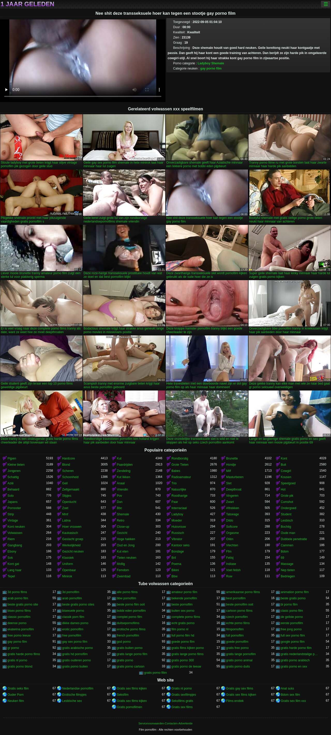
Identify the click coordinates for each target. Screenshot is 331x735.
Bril (173, 558)
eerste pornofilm (292, 623)
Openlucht (69, 502)
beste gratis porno (293, 598)
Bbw (174, 576)
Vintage (12, 520)
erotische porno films (131, 629)
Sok (10, 558)
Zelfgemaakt (70, 489)
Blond (66, 464)
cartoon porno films (239, 610)
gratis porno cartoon (131, 666)
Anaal (121, 483)
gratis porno (125, 660)
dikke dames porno (75, 623)
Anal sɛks (287, 688)
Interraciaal (179, 508)
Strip (10, 514)
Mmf (65, 514)
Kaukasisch (70, 533)
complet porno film (129, 617)
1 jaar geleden (27, 4)
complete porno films (185, 617)
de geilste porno (292, 617)
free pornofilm (71, 635)
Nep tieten (288, 570)
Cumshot (287, 502)
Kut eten (123, 551)
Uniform (67, 564)
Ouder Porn (15, 694)
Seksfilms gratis (182, 701)
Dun (120, 502)
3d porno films (17, 592)
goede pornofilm (237, 642)
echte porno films (238, 623)
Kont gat (13, 564)
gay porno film (211, 68)
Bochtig (286, 527)
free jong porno (291, 629)
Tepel (11, 576)
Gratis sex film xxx (293, 701)
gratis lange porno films (187, 654)
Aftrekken (232, 508)
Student (286, 514)
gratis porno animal (239, 660)
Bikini (175, 570)
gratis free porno (237, 648)
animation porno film (295, 592)
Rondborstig (179, 458)
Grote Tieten (180, 464)
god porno (124, 642)
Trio (174, 483)
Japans (12, 502)
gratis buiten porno (129, 648)
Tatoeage (232, 514)
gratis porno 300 (182, 660)
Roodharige (179, 495)
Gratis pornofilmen (129, 707)
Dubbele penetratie (294, 539)
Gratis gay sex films (239, 688)
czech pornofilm (237, 617)
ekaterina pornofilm (20, 629)
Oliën (229, 539)
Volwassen (14, 533)
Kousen (286, 477)
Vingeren (232, 495)
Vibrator (176, 539)
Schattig (13, 477)
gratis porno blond (19, 666)
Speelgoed (288, 483)
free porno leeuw (19, 635)
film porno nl (179, 629)
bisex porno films (19, 610)
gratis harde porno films (23, 654)
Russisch (177, 533)
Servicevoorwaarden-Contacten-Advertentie (165, 723)
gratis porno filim (155, 673)
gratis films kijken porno (187, 648)
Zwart (230, 502)
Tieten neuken (127, 558)
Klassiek (68, 558)
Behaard (13, 489)
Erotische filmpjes (74, 694)
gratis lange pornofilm (241, 654)
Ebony (11, 551)
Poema (176, 564)
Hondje (231, 464)
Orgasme (232, 533)
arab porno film (17, 598)
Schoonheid (70, 477)
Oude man (288, 533)
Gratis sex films (182, 707)
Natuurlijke (178, 489)
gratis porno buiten (75, 666)
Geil (64, 483)
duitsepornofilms (128, 623)
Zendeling (124, 471)
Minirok (67, 576)
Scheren (68, 471)
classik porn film (73, 617)
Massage (287, 564)
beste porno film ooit (131, 604)
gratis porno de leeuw (186, 666)
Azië (10, 483)
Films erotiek (235, 701)
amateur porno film (184, 592)
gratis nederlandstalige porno (300, 654)
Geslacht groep (72, 539)
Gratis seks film (18, 688)
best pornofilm (235, 598)
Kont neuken (16, 527)
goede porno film (182, 642)
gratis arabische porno (77, 648)
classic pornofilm (19, 617)
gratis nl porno (17, 660)
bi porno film (289, 604)
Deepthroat (233, 489)
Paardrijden (125, 464)
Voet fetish (233, 570)
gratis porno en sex (294, 666)
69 (282, 558)
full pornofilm (235, 635)
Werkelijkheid (71, 545)
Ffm (228, 551)
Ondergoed (288, 508)
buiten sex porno (182, 610)
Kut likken (123, 477)
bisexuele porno (73, 610)
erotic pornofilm (72, 629)
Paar (174, 502)
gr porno (13, 648)
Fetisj (230, 558)
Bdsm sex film (290, 694)
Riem (11, 539)
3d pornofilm (70, 592)
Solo (10, 495)
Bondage (177, 551)
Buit (283, 464)
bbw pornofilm (126, 598)
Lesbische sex (72, 701)
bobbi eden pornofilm (131, 610)
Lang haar (14, 570)
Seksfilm (123, 694)
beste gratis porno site (22, 604)
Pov (119, 495)
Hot (283, 489)
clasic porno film (292, 610)
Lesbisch (287, 520)
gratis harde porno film (296, 648)
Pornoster (14, 508)
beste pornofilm (182, 604)
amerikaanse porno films (243, 592)
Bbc (119, 508)
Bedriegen (288, 576)
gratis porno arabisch (295, 660)
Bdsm (285, 551)
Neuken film (15, 701)
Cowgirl (286, 471)
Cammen (287, 545)
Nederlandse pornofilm (77, 688)
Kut (119, 458)
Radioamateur (181, 477)
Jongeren (13, 471)
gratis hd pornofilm (75, 654)
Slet (228, 483)
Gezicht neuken (73, 551)
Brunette (232, 458)
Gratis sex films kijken (132, 688)
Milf (228, 471)
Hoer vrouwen (71, 527)
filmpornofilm (235, 629)
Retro (120, 520)
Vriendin (122, 489)
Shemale (217, 63)
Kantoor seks (180, 545)
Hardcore (68, 458)
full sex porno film (293, 635)
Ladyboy (204, 63)
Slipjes (66, 495)
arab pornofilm (72, 598)
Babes (175, 471)
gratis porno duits (238, 666)
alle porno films (127, 592)
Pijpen (11, 458)
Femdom (123, 570)
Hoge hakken (126, 539)
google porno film (293, 642)
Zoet (65, 508)
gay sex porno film (74, 642)
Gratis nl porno (181, 688)
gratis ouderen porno (76, 660)
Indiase (231, 564)
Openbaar (69, 570)
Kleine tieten (16, 464)
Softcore (232, 527)
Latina (66, 520)
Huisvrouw (178, 527)
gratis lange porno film (132, 654)
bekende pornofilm (184, 598)
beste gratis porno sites (78, 604)
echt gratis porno (182, 623)
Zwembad (124, 576)
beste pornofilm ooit (239, 604)
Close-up (123, 527)
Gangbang (14, 545)
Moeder (176, 520)
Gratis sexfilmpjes (183, 694)
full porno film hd (182, 635)
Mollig (121, 564)
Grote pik (287, 495)
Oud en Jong (126, 545)
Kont (284, 458)
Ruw (229, 576)
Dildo (229, 520)
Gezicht (122, 533)
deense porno (16, 623)
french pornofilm (128, 635)
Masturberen (234, 477)
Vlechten (232, 545)
